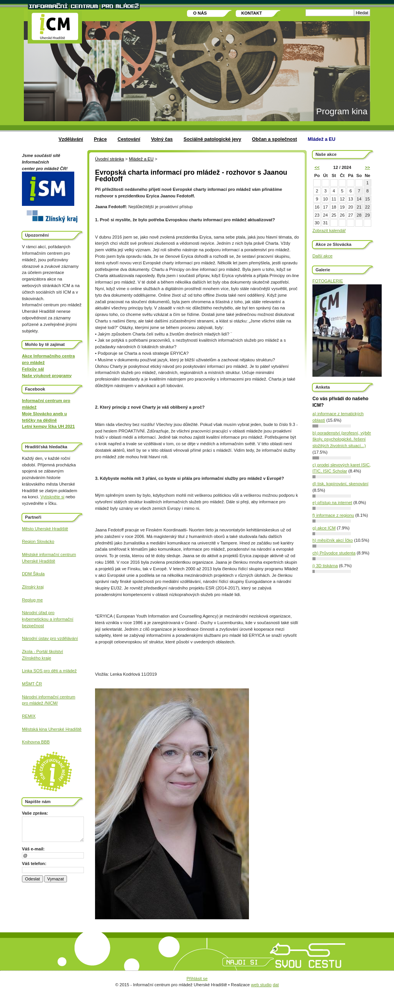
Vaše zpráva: (35, 813)
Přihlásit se (197, 978)
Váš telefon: (34, 863)
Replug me (32, 600)
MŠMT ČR (32, 683)
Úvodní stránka (109, 159)
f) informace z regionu (333, 515)
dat (276, 984)
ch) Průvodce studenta (334, 553)
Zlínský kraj (33, 587)
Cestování (129, 139)
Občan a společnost (274, 139)
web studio (261, 984)
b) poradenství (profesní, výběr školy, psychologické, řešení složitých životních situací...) (341, 439)
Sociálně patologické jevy (212, 139)
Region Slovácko (38, 541)
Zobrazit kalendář (329, 230)
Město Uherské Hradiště (45, 528)
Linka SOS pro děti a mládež (49, 670)
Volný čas (162, 139)
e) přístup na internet (332, 502)
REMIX (28, 716)
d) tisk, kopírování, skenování (340, 483)
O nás (200, 13)
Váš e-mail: (33, 849)
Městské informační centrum (49, 554)
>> (367, 167)
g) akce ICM (324, 528)
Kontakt (251, 13)
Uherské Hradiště (38, 561)
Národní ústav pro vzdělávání (50, 638)
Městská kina (35, 729)
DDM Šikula (33, 573)
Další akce (322, 256)
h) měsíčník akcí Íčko (332, 540)
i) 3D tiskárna (325, 565)
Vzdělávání (70, 139)
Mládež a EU (322, 139)
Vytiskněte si (52, 496)
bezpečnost (33, 625)
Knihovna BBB (36, 742)
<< (316, 167)
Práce (100, 139)
